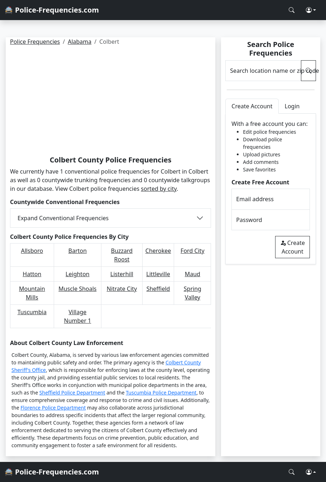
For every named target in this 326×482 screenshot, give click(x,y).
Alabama (79, 42)
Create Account (292, 247)
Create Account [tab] (251, 106)
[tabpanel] (270, 189)
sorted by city (159, 189)
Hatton (32, 274)
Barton (77, 251)
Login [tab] (292, 106)
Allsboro (32, 251)
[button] (311, 10)
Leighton (78, 274)
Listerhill (121, 274)
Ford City (192, 251)
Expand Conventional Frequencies (63, 218)
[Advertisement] (110, 102)
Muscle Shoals (77, 289)
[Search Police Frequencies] (291, 10)
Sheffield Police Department (72, 392)
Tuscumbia (32, 312)
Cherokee (158, 251)
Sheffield (158, 289)
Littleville (158, 274)
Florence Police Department (53, 407)
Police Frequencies (35, 42)
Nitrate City (122, 289)
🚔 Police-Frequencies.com (51, 10)
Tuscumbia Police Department (161, 392)
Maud (192, 274)
